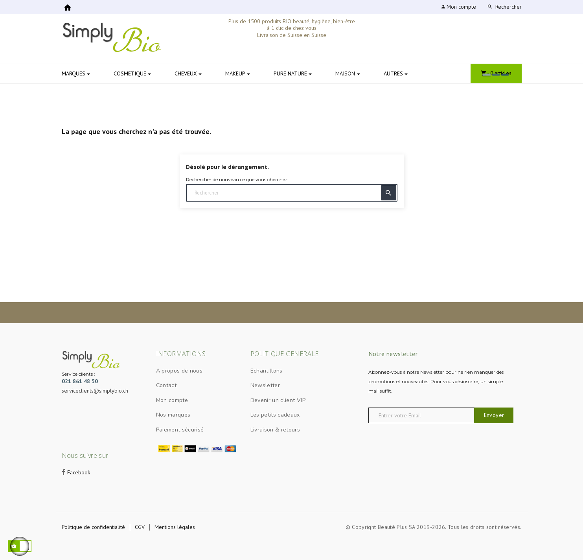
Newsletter (265, 385)
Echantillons (266, 371)
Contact (166, 385)
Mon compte (172, 400)
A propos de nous (179, 371)
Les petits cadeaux (275, 415)
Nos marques (173, 415)
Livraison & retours (275, 429)
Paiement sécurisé (180, 429)
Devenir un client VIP (277, 400)
